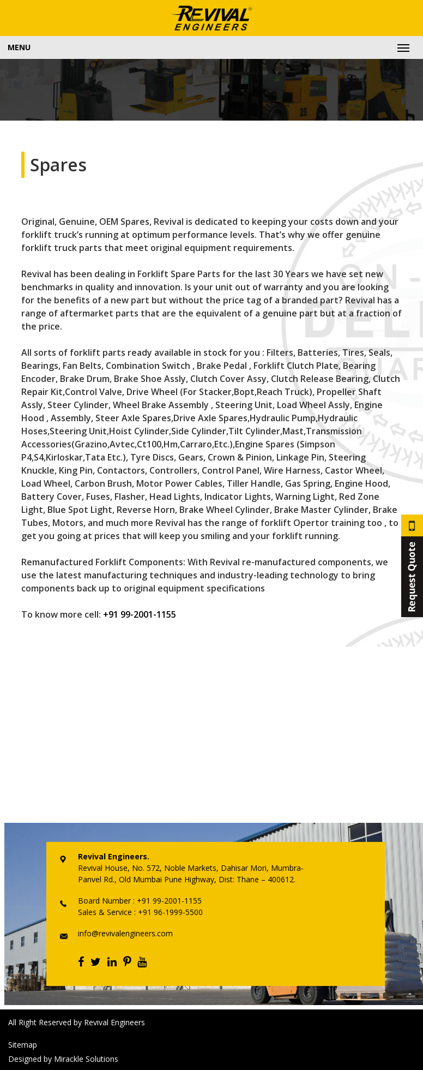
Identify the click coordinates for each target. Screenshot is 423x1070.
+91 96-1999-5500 (169, 912)
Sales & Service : (107, 912)
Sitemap (22, 1044)
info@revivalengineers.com (125, 933)
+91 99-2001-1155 (139, 614)
